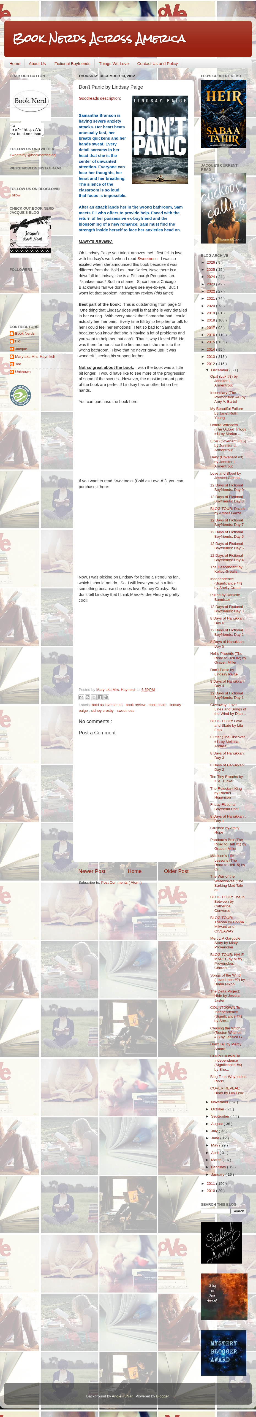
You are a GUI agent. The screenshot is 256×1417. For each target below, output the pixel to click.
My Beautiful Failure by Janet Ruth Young (226, 413)
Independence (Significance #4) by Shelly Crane (226, 583)
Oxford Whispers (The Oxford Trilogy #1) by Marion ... (228, 429)
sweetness (125, 710)
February (219, 1167)
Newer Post (91, 871)
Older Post (176, 871)
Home (14, 63)
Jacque (21, 351)
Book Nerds (25, 336)
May (215, 1145)
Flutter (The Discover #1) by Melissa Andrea (227, 741)
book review (136, 705)
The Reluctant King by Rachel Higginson (226, 792)
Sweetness (147, 258)
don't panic (158, 705)
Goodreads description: (100, 98)
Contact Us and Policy (157, 63)
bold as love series (108, 705)
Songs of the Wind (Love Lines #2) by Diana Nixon (227, 979)
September (220, 1116)
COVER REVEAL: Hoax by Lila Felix (227, 1090)
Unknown (23, 374)
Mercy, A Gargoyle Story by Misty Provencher (225, 942)
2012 (211, 364)
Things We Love (114, 63)
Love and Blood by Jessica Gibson (225, 475)
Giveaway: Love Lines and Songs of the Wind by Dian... (228, 709)
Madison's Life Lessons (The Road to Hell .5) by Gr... (227, 862)
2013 (211, 357)
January (218, 1174)
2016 (211, 335)
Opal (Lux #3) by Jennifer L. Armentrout (224, 380)
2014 (211, 349)
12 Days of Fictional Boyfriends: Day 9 (227, 487)
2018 (211, 320)
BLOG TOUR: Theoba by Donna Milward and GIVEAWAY (227, 924)
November (220, 1102)
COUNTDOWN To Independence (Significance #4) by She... (226, 1014)
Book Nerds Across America (98, 38)
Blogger (162, 1396)
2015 (211, 342)
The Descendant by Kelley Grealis (226, 569)
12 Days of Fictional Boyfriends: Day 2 (227, 632)
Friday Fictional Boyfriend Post (224, 806)
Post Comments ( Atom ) (121, 882)
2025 (211, 269)
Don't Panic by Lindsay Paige (224, 672)
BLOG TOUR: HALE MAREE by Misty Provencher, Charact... (227, 961)
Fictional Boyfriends (72, 63)
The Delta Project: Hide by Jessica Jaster (225, 995)
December (220, 370)
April (215, 1153)
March (216, 1160)
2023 (211, 284)
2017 (211, 328)
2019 (211, 313)
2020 (211, 306)
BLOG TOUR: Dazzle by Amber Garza (228, 511)
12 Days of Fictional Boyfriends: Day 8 (227, 499)
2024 (211, 277)
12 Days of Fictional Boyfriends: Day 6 (227, 534)
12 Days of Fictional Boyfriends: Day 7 (227, 522)
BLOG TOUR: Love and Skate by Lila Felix (226, 725)
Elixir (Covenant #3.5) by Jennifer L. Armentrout (228, 445)
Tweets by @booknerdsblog (33, 157)
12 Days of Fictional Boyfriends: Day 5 (227, 546)
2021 (211, 298)
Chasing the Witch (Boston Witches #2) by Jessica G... (227, 1032)
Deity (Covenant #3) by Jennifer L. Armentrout (226, 461)
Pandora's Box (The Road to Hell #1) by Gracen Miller (228, 844)
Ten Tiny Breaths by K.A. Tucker (226, 779)
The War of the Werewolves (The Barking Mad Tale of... (226, 883)
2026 (211, 262)
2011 (211, 1183)
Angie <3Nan (122, 1396)
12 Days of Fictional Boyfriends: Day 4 (227, 557)
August (217, 1124)
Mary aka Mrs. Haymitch (35, 359)
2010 (211, 1191)
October (218, 1109)
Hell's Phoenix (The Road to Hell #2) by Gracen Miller (228, 657)
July (215, 1131)
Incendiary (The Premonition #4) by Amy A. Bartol (228, 397)
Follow (15, 198)
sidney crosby (103, 710)
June (215, 1138)
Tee (18, 366)
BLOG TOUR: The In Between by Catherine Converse (227, 904)
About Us (37, 63)
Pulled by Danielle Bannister (225, 597)
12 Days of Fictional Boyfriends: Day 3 (227, 609)
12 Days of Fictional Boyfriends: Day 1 (227, 695)
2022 (211, 291)
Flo (17, 344)
